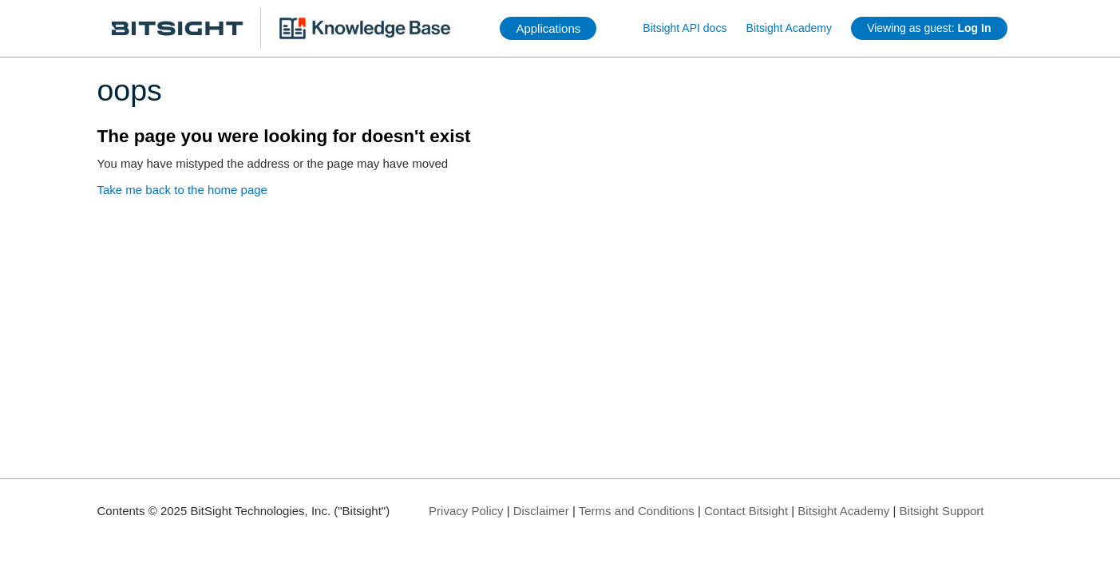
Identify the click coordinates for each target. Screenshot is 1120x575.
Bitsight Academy (789, 28)
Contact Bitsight (746, 511)
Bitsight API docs (684, 28)
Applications (548, 28)
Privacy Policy (466, 511)
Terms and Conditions (637, 511)
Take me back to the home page (182, 189)
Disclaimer (541, 511)
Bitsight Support (942, 511)
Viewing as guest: (929, 28)
